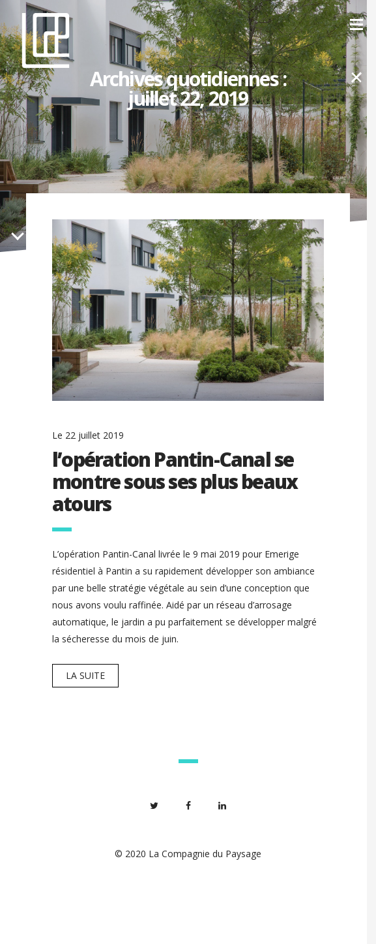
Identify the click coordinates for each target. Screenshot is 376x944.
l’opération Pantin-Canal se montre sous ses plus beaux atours (174, 482)
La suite (85, 675)
